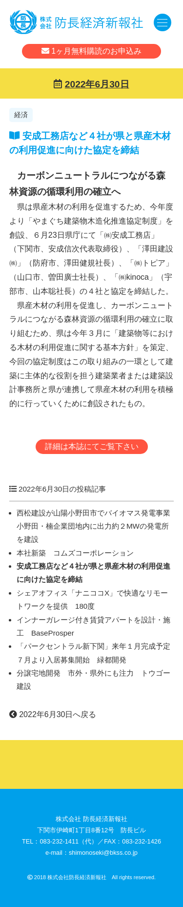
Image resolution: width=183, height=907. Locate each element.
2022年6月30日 (97, 84)
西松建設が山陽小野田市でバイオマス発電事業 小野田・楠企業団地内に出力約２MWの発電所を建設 (97, 526)
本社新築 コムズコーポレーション (75, 553)
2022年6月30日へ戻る (53, 714)
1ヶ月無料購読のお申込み (91, 51)
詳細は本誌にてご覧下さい (92, 446)
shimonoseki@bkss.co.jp (103, 852)
